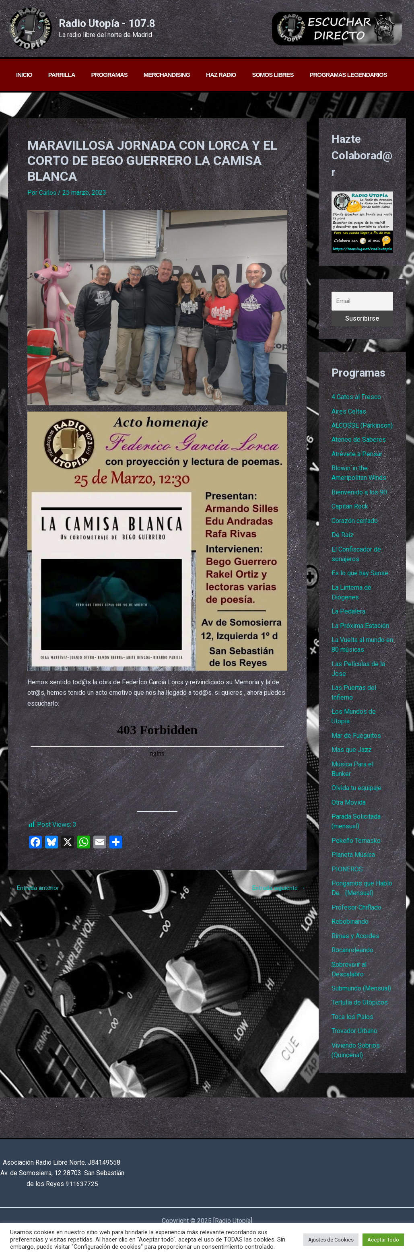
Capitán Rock (350, 508)
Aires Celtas (349, 412)
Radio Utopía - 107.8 (107, 23)
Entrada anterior (35, 888)
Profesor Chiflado (356, 914)
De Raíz (343, 537)
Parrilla (55, 75)
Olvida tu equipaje (356, 793)
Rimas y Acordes (355, 943)
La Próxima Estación (360, 629)
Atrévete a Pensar (357, 455)
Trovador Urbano (354, 1039)
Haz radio (203, 75)
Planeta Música (353, 861)
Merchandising (153, 75)
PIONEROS (347, 875)
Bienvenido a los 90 (359, 494)
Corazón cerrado (355, 523)
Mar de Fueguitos (356, 740)
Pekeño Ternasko (356, 846)
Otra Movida (349, 807)
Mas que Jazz (352, 754)
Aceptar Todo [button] (383, 1240)
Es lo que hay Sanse (360, 576)
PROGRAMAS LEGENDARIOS (321, 75)
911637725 (82, 1184)
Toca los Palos (352, 1025)
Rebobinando (350, 928)
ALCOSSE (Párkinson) (362, 426)
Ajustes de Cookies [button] (331, 1240)
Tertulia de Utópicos (360, 1010)
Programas (99, 75)
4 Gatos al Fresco (356, 397)
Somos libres (250, 75)
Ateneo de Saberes (359, 441)
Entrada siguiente (277, 888)
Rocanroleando (352, 957)
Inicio (22, 75)
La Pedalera (348, 614)
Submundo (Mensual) (361, 996)
